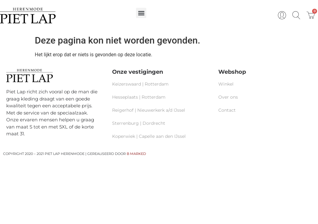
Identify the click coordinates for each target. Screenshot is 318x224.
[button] (141, 13)
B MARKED (136, 154)
